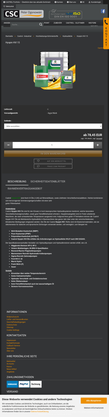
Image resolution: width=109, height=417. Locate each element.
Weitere (92, 23)
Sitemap (10, 327)
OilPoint (45, 23)
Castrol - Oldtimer (75, 23)
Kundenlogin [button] (95, 2)
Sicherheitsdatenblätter (48, 181)
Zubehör (58, 23)
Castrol (100, 48)
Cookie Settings (13, 330)
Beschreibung (17, 181)
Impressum (11, 340)
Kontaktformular (13, 343)
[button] (82, 2)
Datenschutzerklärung (39, 411)
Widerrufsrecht (13, 317)
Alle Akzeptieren (93, 400)
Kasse (9, 366)
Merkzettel (8, 6)
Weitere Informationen (94, 408)
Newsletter (11, 348)
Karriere (59, 2)
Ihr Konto (10, 364)
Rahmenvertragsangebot (25, 188)
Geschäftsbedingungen (16, 322)
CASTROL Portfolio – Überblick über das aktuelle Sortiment (26, 2)
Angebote (8, 23)
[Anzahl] (53, 145)
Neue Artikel (11, 369)
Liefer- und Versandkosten (17, 319)
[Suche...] (41, 24)
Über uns (71, 2)
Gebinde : (8, 121)
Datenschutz (12, 325)
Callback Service (13, 345)
